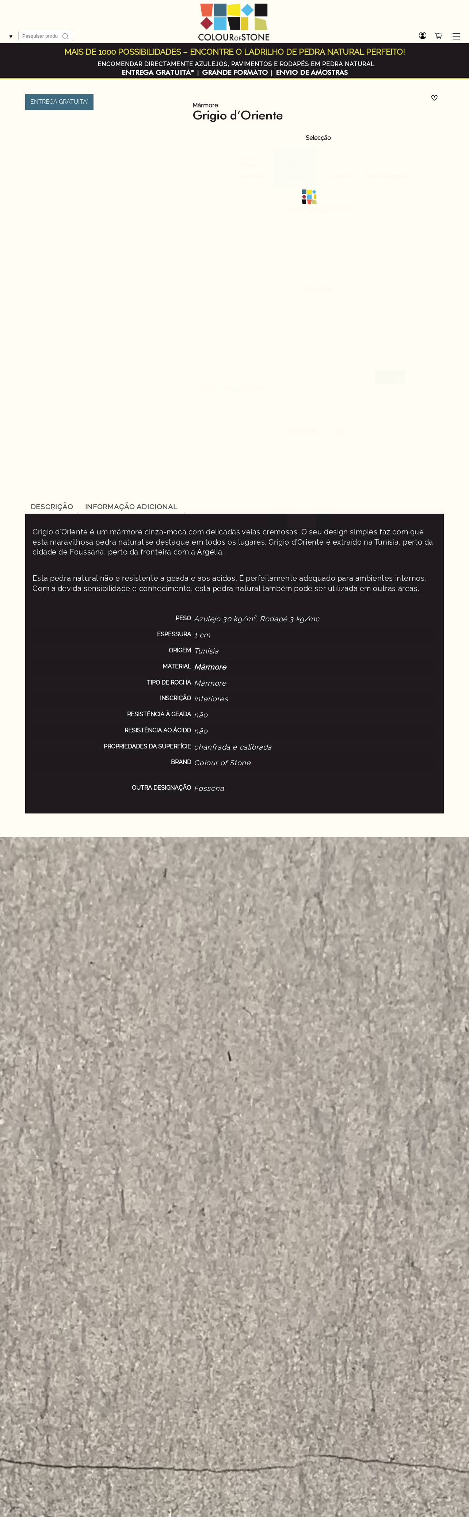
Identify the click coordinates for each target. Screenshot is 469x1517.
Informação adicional (131, 507)
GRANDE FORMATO (235, 72)
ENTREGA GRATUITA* (158, 72)
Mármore (205, 105)
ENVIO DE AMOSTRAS (312, 72)
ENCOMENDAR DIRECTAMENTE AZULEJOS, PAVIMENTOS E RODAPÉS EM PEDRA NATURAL (236, 64)
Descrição (52, 507)
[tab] (51, 507)
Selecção (318, 138)
